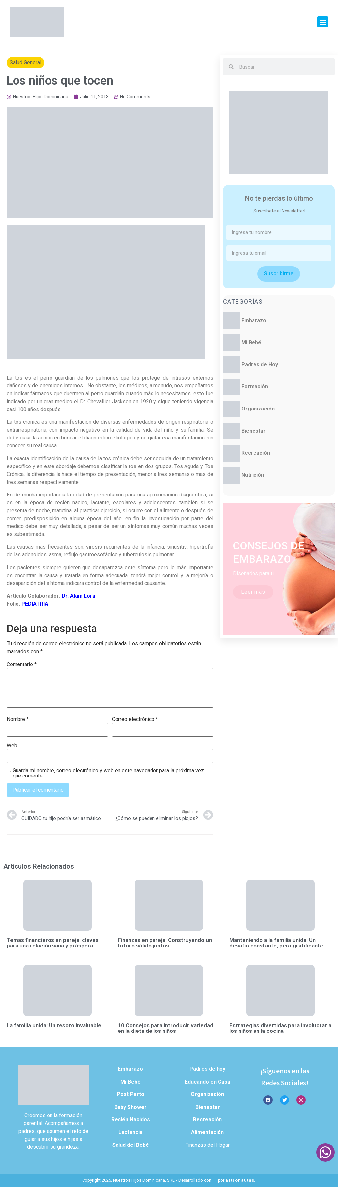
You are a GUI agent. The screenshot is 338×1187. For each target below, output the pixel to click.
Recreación (255, 453)
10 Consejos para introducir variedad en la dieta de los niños (165, 1028)
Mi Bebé (251, 342)
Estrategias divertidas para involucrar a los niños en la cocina (280, 1028)
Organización (258, 409)
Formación (254, 386)
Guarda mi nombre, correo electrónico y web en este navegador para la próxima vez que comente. (108, 773)
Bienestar (253, 431)
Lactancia (130, 1132)
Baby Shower (130, 1107)
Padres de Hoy (259, 364)
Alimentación (207, 1132)
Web (12, 745)
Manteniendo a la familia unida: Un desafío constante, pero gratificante (276, 943)
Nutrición (252, 475)
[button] (322, 21)
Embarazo (253, 320)
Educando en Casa (207, 1082)
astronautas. (240, 1180)
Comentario (22, 664)
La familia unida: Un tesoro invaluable (54, 1025)
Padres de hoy (207, 1069)
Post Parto (130, 1094)
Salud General (25, 62)
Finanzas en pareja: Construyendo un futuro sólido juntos (165, 943)
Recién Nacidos (130, 1119)
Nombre (18, 719)
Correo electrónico (135, 719)
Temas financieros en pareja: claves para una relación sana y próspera (53, 943)
